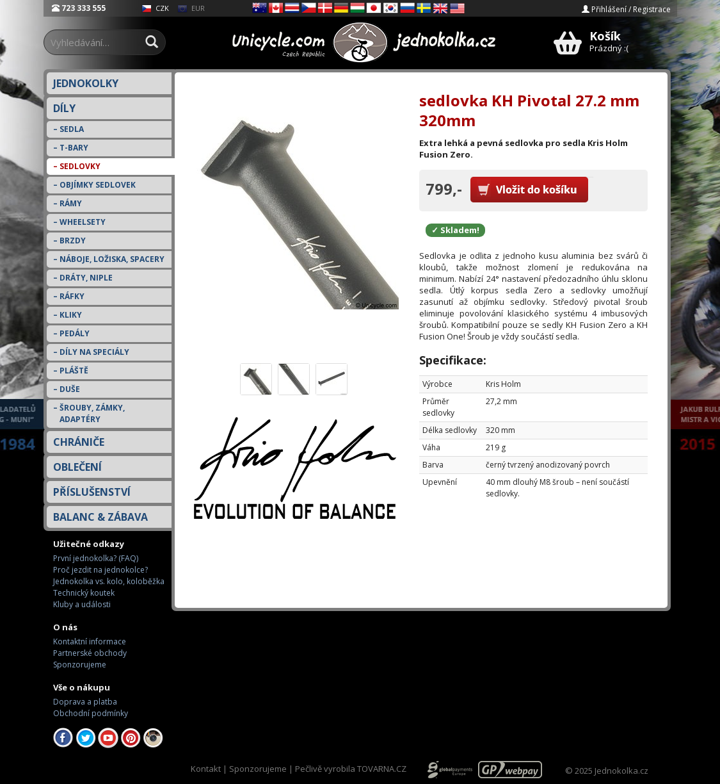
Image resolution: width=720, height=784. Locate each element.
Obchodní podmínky (90, 713)
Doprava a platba (85, 701)
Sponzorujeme (79, 664)
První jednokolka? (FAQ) (95, 558)
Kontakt (206, 768)
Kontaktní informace (89, 641)
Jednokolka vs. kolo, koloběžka (108, 581)
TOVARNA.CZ (381, 768)
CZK (155, 8)
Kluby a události (82, 604)
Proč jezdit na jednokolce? (100, 569)
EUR (191, 8)
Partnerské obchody (90, 653)
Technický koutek (84, 592)
